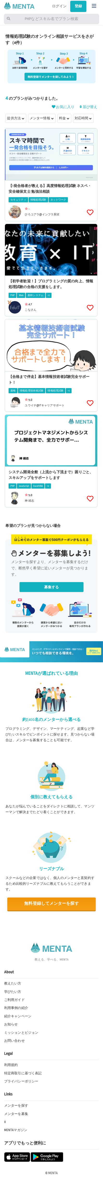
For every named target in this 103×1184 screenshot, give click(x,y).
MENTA (53, 1173)
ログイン (59, 6)
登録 (78, 6)
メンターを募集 (16, 1114)
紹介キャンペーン (17, 1016)
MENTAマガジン (15, 1130)
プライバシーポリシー (21, 1081)
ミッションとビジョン (21, 1033)
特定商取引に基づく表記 (23, 1073)
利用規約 (11, 1065)
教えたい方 (12, 983)
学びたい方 (12, 992)
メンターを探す (16, 1105)
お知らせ (11, 1024)
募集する (51, 587)
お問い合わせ (14, 1041)
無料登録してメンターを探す (51, 903)
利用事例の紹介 (16, 1008)
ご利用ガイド (14, 1000)
